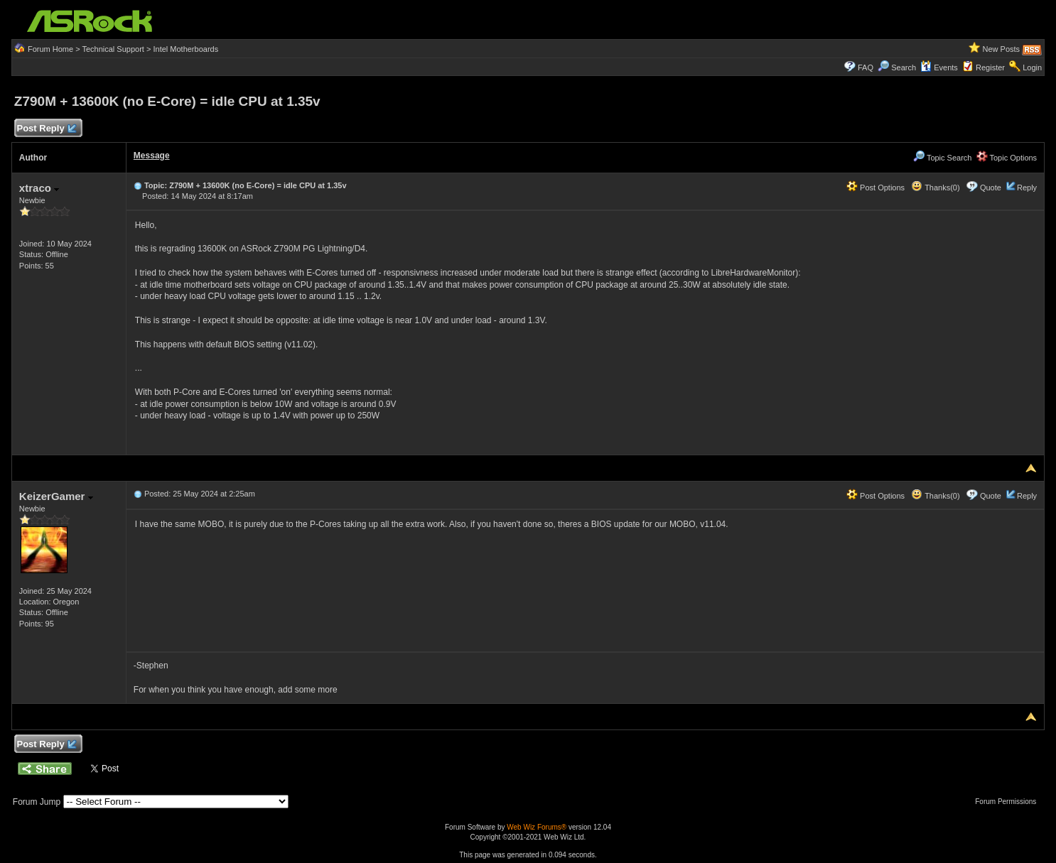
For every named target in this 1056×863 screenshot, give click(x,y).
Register (990, 67)
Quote (990, 187)
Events (939, 67)
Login (1032, 67)
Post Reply (46, 129)
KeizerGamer (56, 496)
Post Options (875, 187)
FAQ (865, 67)
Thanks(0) (935, 187)
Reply (1027, 187)
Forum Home (50, 49)
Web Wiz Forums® (536, 827)
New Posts (1001, 49)
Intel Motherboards (185, 49)
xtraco (39, 188)
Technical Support (113, 49)
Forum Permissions (1009, 801)
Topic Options (1007, 157)
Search (903, 67)
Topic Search (942, 157)
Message (152, 156)
